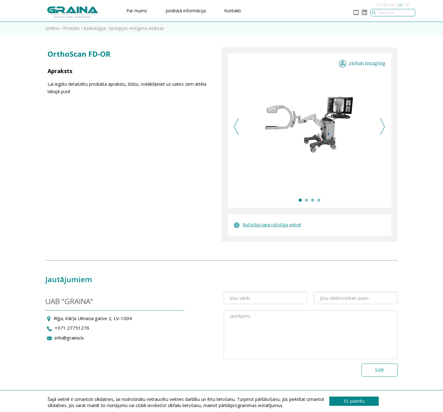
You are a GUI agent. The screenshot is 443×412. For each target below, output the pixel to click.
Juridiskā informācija (186, 11)
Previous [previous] (236, 126)
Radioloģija (94, 28)
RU (393, 4)
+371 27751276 (72, 328)
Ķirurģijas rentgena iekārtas (136, 28)
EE (407, 4)
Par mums (136, 11)
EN (385, 4)
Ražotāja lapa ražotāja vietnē (267, 225)
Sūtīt (379, 370)
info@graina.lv (69, 338)
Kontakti (232, 11)
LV (401, 4)
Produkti (71, 28)
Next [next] (382, 126)
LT (378, 4)
